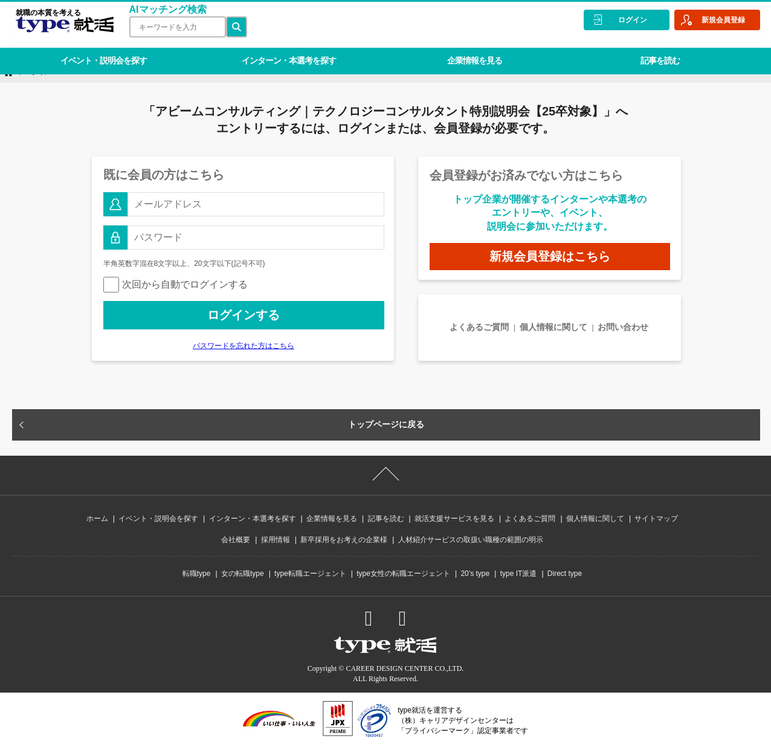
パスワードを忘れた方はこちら (243, 345)
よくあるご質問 (479, 327)
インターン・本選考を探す (280, 51)
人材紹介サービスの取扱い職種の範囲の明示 (470, 539)
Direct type (564, 573)
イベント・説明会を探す (100, 51)
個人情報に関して (553, 327)
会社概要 (235, 539)
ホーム (97, 518)
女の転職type (242, 573)
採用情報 (275, 539)
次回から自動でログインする (175, 284)
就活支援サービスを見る (454, 518)
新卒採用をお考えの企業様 (343, 539)
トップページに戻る (386, 424)
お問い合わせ (623, 327)
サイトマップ (656, 518)
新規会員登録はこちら (549, 256)
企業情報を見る (460, 51)
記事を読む (640, 51)
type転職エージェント (310, 573)
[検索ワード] (172, 26)
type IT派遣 (518, 573)
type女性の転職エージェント (403, 573)
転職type (196, 573)
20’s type (474, 573)
